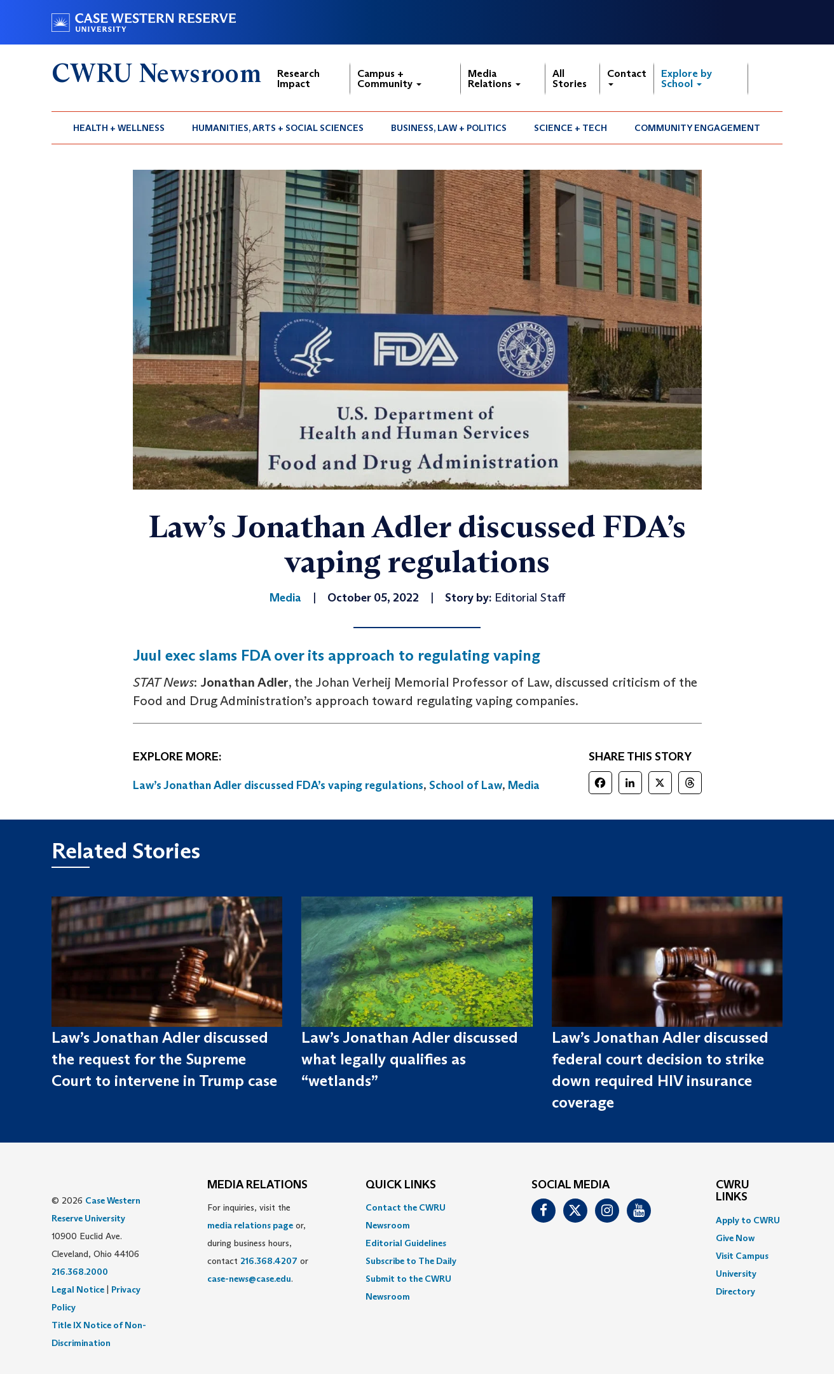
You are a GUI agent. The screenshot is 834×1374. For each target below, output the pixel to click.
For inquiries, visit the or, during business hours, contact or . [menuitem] (257, 1243)
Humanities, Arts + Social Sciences (278, 128)
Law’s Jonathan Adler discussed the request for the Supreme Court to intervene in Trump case (164, 1059)
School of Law (465, 785)
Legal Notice (77, 1289)
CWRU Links (732, 1191)
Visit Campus (742, 1255)
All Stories (569, 78)
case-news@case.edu (249, 1278)
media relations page (250, 1225)
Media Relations (494, 78)
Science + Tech (570, 128)
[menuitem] (119, 128)
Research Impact (298, 78)
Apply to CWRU (748, 1220)
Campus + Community (389, 78)
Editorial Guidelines (406, 1243)
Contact (626, 76)
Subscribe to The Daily (411, 1261)
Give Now (735, 1238)
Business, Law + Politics (449, 128)
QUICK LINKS (401, 1185)
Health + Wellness (119, 128)
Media (524, 785)
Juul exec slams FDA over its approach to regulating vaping (336, 655)
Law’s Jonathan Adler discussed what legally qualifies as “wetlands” (409, 1059)
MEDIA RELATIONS (257, 1185)
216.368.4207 (268, 1261)
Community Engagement (697, 128)
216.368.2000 (79, 1271)
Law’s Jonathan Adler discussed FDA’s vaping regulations (278, 785)
